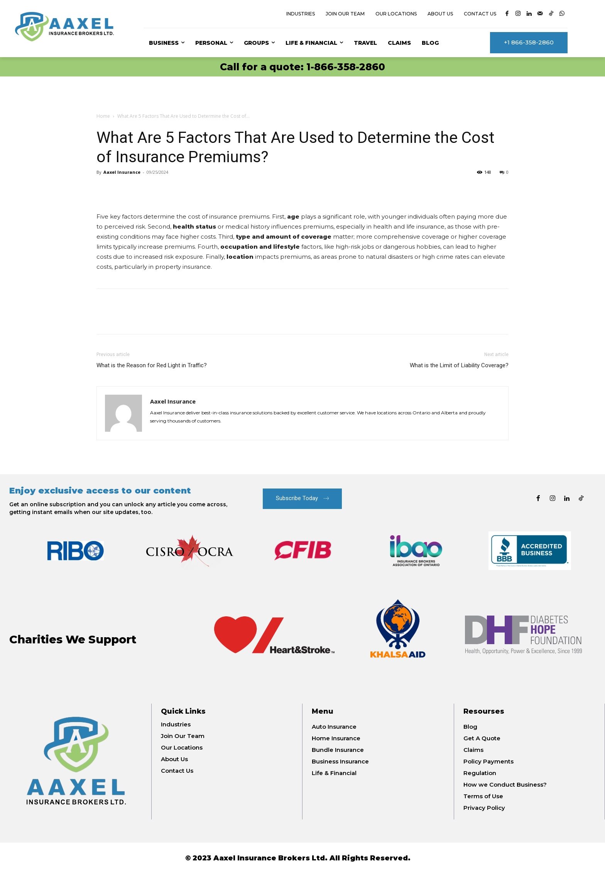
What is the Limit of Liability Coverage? (459, 365)
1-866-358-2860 (345, 67)
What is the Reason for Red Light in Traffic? (151, 365)
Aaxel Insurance (121, 172)
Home (103, 116)
